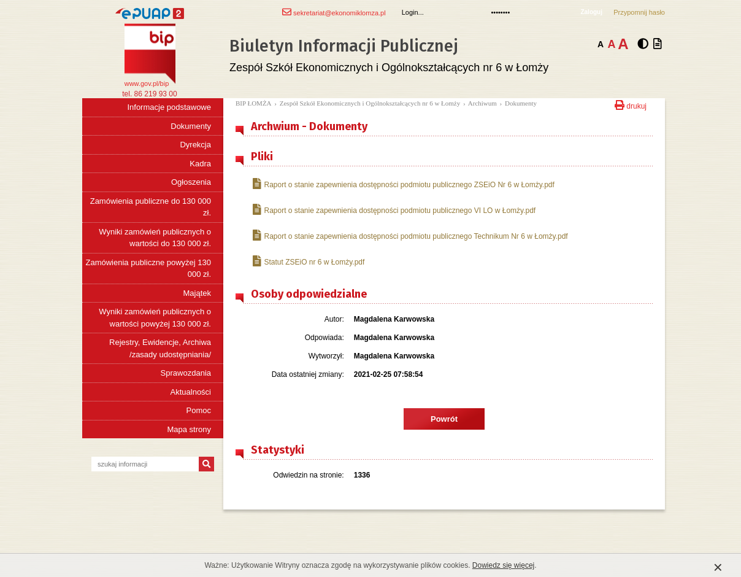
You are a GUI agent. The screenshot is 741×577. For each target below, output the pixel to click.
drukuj (631, 104)
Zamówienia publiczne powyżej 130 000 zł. (148, 268)
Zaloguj (591, 12)
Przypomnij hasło (639, 12)
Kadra (200, 163)
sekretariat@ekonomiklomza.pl (334, 12)
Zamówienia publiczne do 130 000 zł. (150, 207)
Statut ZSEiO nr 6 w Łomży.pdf (308, 262)
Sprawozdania (186, 373)
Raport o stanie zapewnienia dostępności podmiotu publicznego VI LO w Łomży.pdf (394, 210)
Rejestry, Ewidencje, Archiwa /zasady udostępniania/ (160, 348)
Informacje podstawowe (169, 107)
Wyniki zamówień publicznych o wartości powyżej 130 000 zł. (155, 317)
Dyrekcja (195, 144)
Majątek (197, 293)
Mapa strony (189, 429)
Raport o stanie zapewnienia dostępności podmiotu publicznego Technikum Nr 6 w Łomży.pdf (410, 236)
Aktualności (191, 392)
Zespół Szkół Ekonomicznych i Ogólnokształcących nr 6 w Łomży (370, 103)
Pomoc (198, 410)
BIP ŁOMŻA (254, 103)
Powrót (444, 419)
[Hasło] (531, 12)
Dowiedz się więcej (503, 565)
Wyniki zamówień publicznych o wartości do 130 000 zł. (155, 238)
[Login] (442, 12)
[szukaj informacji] (145, 464)
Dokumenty (191, 126)
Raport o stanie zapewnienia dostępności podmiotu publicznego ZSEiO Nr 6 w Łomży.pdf (404, 184)
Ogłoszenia (191, 182)
